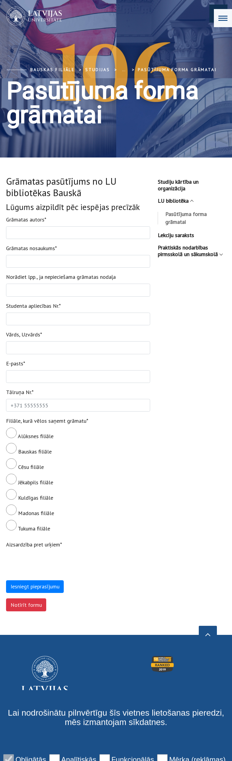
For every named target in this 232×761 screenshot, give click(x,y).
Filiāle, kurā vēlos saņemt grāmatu (47, 420)
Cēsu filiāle (25, 464)
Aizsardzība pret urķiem (34, 544)
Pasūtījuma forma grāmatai (177, 69)
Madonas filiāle (30, 511)
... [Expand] (123, 69)
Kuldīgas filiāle (29, 495)
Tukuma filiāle (28, 526)
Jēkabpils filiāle (29, 480)
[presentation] (52, 563)
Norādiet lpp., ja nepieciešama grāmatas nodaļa (61, 276)
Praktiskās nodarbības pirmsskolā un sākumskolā (190, 251)
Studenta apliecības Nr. (33, 305)
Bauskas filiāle (52, 69)
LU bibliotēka (175, 200)
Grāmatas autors (26, 219)
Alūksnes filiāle (29, 434)
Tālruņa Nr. (20, 392)
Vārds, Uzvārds (24, 334)
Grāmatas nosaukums (31, 248)
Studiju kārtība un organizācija (178, 185)
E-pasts (15, 363)
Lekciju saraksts (176, 235)
